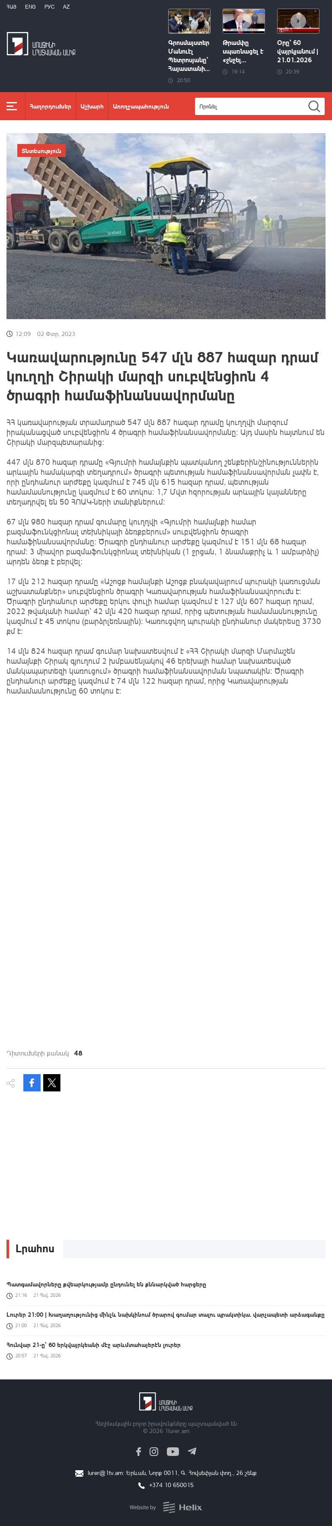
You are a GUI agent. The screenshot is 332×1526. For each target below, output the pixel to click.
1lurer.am (177, 1430)
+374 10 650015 (171, 1484)
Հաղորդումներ (50, 106)
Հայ (11, 6)
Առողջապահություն (141, 106)
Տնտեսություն (41, 150)
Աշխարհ (92, 106)
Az (66, 6)
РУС (49, 6)
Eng (30, 6)
